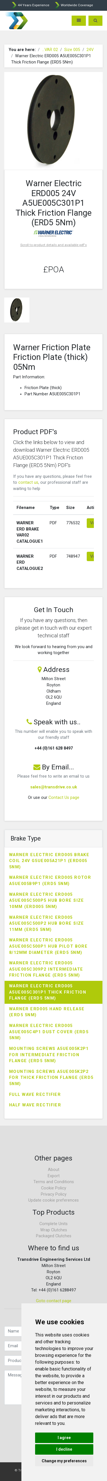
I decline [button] (64, 1449)
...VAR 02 (50, 49)
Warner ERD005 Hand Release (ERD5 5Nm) (46, 1012)
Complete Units (53, 1223)
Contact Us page (64, 797)
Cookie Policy (53, 1188)
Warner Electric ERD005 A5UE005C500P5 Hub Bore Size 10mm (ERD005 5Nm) (46, 900)
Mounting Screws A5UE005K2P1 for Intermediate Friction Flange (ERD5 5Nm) (49, 1054)
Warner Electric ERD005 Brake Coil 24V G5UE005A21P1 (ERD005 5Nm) (49, 860)
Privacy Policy (53, 1194)
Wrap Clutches (53, 1230)
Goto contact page (53, 1300)
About (53, 1169)
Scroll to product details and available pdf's (53, 245)
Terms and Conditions (53, 1181)
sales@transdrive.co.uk (53, 787)
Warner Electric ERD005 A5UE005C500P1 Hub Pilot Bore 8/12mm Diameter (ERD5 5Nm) (48, 946)
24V (90, 49)
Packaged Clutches (53, 1236)
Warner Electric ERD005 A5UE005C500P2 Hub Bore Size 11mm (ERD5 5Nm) (46, 923)
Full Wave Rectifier (35, 1094)
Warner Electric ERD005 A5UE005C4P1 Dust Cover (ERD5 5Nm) (48, 1031)
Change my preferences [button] (64, 1461)
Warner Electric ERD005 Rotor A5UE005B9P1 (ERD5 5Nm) (50, 880)
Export (54, 1176)
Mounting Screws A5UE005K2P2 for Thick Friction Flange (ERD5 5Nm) (51, 1077)
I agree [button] (64, 1437)
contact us (28, 482)
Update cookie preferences (53, 1200)
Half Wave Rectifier (35, 1105)
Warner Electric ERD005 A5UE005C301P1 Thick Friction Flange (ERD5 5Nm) (47, 992)
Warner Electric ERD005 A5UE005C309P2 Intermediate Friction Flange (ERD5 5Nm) (46, 969)
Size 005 (72, 49)
